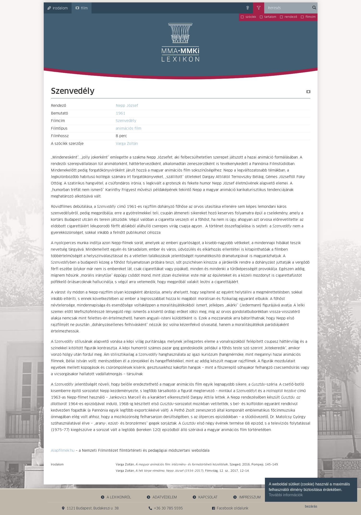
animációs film (128, 128)
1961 (120, 113)
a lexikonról (115, 497)
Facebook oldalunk (230, 508)
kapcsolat (205, 497)
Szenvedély (126, 121)
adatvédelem (162, 497)
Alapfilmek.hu (62, 450)
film (82, 8)
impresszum (247, 497)
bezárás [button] (311, 506)
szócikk (250, 17)
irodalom (58, 8)
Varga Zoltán (127, 144)
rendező (291, 17)
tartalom (270, 17)
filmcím (311, 17)
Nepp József (127, 106)
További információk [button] (286, 495)
